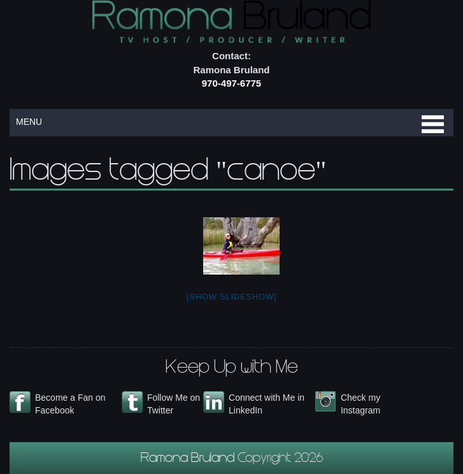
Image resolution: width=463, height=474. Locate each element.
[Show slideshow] (231, 296)
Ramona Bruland (189, 459)
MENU (29, 122)
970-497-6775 (231, 83)
